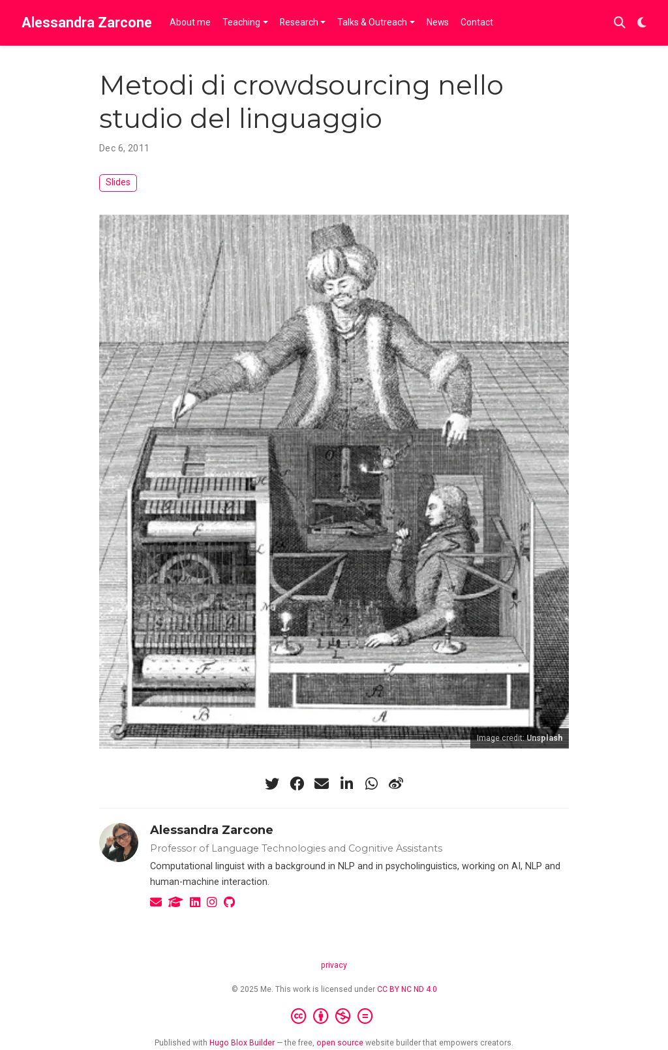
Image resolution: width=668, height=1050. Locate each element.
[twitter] (272, 784)
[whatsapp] (371, 784)
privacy (334, 965)
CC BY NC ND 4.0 (407, 989)
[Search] (620, 23)
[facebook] (297, 784)
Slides (118, 182)
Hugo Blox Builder (242, 1042)
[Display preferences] (641, 23)
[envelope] (321, 784)
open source (339, 1042)
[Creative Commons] (334, 1016)
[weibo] (396, 784)
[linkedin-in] (346, 784)
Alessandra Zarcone (87, 22)
